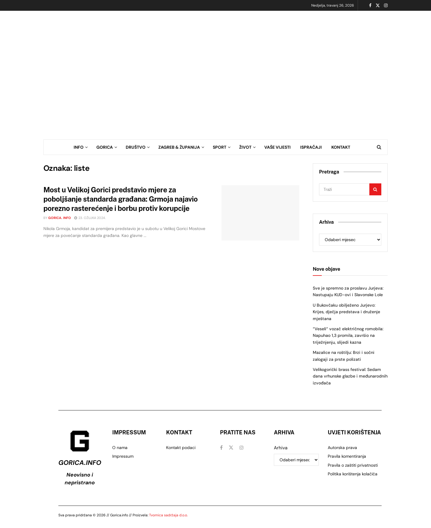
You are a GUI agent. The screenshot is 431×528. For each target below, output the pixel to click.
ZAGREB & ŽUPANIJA (179, 147)
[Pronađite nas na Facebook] (221, 447)
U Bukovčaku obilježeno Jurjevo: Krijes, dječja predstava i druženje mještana (346, 311)
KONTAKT (340, 147)
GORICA (104, 147)
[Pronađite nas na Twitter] (231, 447)
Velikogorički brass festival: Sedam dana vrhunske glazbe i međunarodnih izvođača (350, 376)
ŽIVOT (245, 147)
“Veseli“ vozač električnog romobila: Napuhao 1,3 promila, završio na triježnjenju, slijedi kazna (348, 335)
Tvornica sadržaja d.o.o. (168, 515)
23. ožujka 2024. (90, 218)
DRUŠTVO (135, 147)
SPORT (219, 147)
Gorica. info (59, 218)
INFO (79, 147)
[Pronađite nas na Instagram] (241, 447)
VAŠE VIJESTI (277, 147)
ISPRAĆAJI (311, 147)
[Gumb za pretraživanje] (379, 147)
